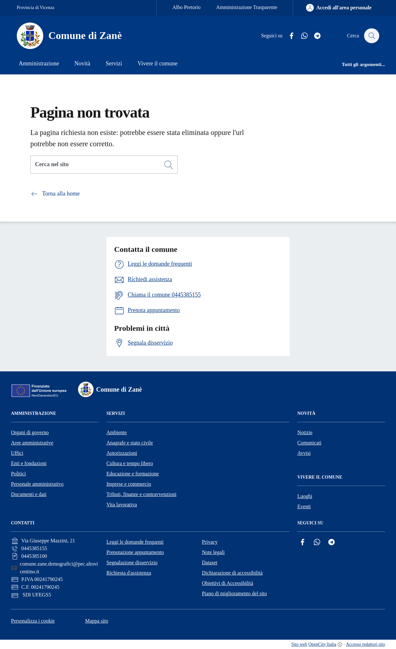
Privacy (210, 542)
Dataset (209, 562)
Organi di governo (30, 432)
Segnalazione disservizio (132, 562)
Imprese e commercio (128, 484)
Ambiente (116, 432)
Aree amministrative (32, 442)
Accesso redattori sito (365, 644)
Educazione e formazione (132, 473)
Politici (18, 473)
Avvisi (304, 453)
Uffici (17, 453)
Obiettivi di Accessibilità (227, 583)
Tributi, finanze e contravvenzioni (141, 494)
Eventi (304, 506)
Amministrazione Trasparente (246, 7)
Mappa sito (96, 621)
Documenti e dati (28, 494)
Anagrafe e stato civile (129, 442)
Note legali (213, 552)
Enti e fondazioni (28, 463)
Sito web (299, 644)
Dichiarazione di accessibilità (232, 573)
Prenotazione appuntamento (135, 552)
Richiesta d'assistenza (128, 573)
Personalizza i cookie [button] (33, 621)
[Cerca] (168, 165)
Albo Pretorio (186, 7)
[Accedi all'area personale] (338, 7)
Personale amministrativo (37, 484)
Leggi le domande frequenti (134, 542)
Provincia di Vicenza (35, 7)
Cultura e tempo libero (129, 463)
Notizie (304, 432)
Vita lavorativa (121, 504)
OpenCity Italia (322, 644)
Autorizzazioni (121, 453)
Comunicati (309, 442)
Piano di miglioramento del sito (234, 593)
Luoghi (304, 496)
